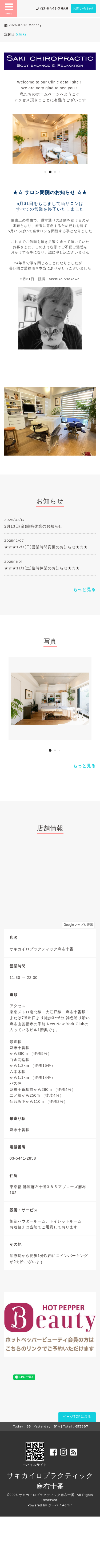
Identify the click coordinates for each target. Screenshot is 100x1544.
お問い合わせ (83, 8)
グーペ (53, 1505)
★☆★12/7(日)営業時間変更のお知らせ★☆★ (46, 547)
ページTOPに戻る (77, 1416)
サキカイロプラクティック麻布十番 (46, 1495)
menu (9, 8)
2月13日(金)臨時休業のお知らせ (33, 526)
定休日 (15, 34)
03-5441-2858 (54, 8)
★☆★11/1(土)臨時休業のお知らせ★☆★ (42, 568)
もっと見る (84, 589)
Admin (67, 1505)
